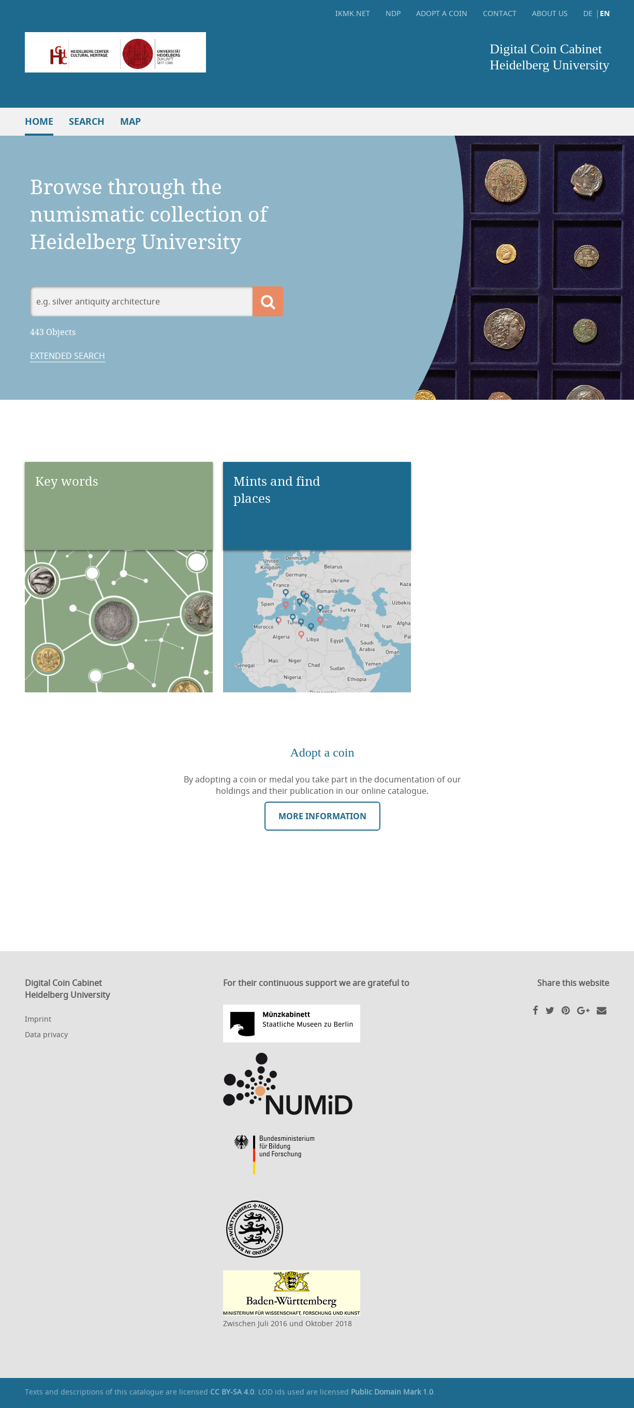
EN (605, 13)
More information (322, 816)
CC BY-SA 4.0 (232, 1392)
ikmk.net (352, 13)
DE (588, 13)
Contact (500, 13)
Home (39, 121)
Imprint (38, 1019)
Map (130, 121)
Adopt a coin (441, 13)
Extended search (67, 355)
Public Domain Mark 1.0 (392, 1392)
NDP (393, 13)
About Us (550, 13)
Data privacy (46, 1034)
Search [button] (87, 121)
